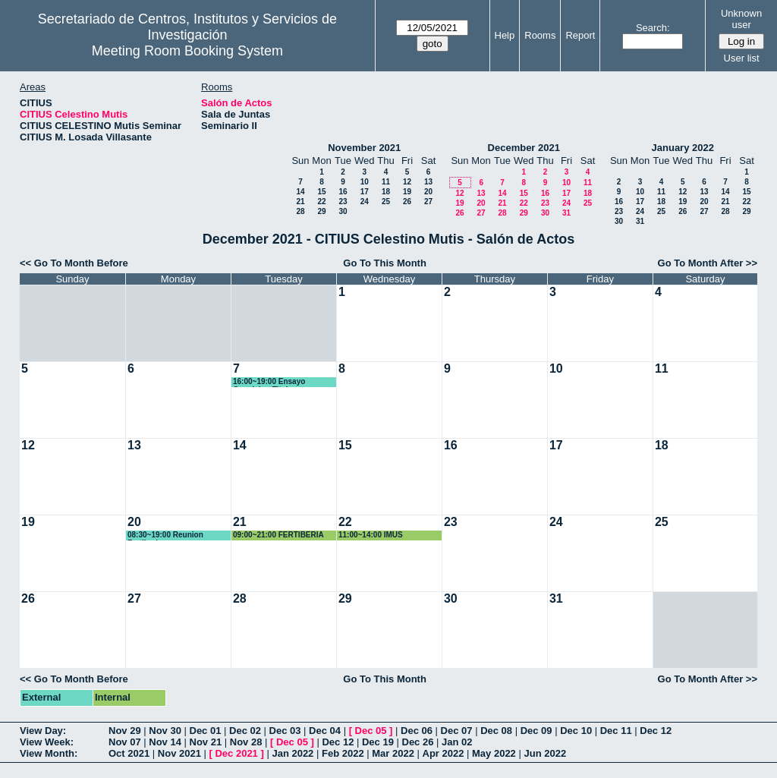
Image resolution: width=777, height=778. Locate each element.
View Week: (47, 742)
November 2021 (364, 147)
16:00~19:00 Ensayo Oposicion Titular (269, 382)
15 (321, 191)
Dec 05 (371, 730)
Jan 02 (457, 742)
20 (428, 191)
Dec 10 (576, 730)
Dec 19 (378, 742)
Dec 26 (418, 742)
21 (300, 201)
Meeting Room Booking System (187, 50)
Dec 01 (206, 730)
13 (428, 182)
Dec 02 (245, 730)
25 (386, 201)
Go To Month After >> (707, 263)
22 (321, 201)
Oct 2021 (129, 753)
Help (505, 35)
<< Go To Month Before (74, 263)
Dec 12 (656, 730)
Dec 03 (285, 730)
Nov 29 (125, 730)
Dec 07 (457, 730)
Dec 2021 (236, 753)
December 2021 (524, 147)
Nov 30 (165, 730)
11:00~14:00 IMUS (370, 535)
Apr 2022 (443, 753)
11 (386, 182)
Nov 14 (165, 742)
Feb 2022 (343, 753)
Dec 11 (616, 730)
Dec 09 (536, 730)
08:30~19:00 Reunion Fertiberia (165, 535)
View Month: (48, 753)
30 (342, 211)
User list (742, 58)
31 (566, 213)
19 (407, 191)
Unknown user (741, 19)
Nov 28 (246, 742)
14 (300, 191)
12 (407, 182)
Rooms (539, 35)
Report (580, 35)
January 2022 (683, 147)
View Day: (43, 730)
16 (342, 191)
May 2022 (494, 753)
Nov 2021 (179, 753)
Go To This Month (384, 263)
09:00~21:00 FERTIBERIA (278, 535)
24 (364, 201)
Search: (653, 27)
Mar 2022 (393, 753)
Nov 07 (125, 742)
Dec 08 (496, 730)
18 (386, 191)
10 (364, 182)
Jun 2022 (545, 753)
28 (300, 211)
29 (321, 211)
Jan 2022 (292, 753)
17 (364, 191)
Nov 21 (206, 742)
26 (407, 201)
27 (428, 201)
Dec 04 (325, 730)
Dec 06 (417, 730)
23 (342, 201)
